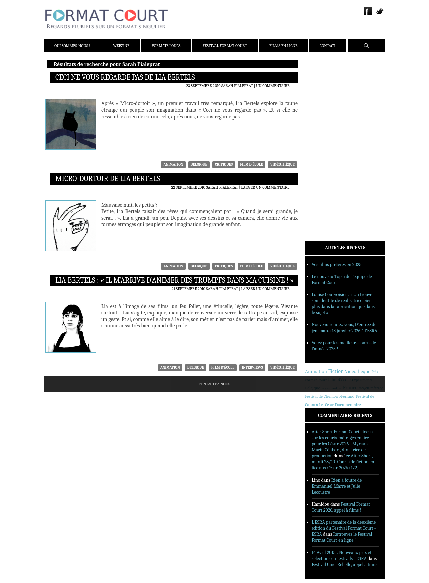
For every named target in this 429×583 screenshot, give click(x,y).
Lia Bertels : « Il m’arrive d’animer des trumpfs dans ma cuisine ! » (174, 280)
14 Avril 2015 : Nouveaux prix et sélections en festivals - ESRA (342, 555)
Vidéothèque (282, 164)
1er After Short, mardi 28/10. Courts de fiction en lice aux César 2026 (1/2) (343, 462)
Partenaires (326, 107)
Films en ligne (283, 45)
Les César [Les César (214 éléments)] (326, 405)
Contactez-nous (214, 384)
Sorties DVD (325, 171)
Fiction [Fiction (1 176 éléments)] (336, 371)
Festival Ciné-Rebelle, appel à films (344, 564)
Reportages (325, 163)
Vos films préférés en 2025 (336, 264)
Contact (327, 45)
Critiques (224, 164)
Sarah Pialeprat (237, 85)
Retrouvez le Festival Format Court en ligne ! (342, 537)
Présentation (327, 81)
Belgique (199, 164)
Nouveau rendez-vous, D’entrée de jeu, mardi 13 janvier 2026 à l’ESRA (344, 328)
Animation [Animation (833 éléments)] (316, 371)
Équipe (320, 90)
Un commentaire (273, 85)
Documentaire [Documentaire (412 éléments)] (348, 404)
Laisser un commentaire (265, 187)
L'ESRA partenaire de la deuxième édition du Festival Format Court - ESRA (344, 528)
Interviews (252, 367)
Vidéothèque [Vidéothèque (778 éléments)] (357, 371)
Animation (173, 164)
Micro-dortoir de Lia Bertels (107, 178)
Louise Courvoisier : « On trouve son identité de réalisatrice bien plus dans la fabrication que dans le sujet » (343, 303)
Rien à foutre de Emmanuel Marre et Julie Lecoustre (337, 486)
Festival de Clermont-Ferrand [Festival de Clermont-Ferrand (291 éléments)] (329, 396)
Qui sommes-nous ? (72, 45)
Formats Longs (166, 45)
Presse (320, 98)
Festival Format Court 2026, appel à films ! (341, 507)
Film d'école (251, 164)
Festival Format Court (225, 45)
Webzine (121, 45)
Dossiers (322, 145)
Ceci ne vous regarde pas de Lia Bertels (125, 77)
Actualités (325, 128)
